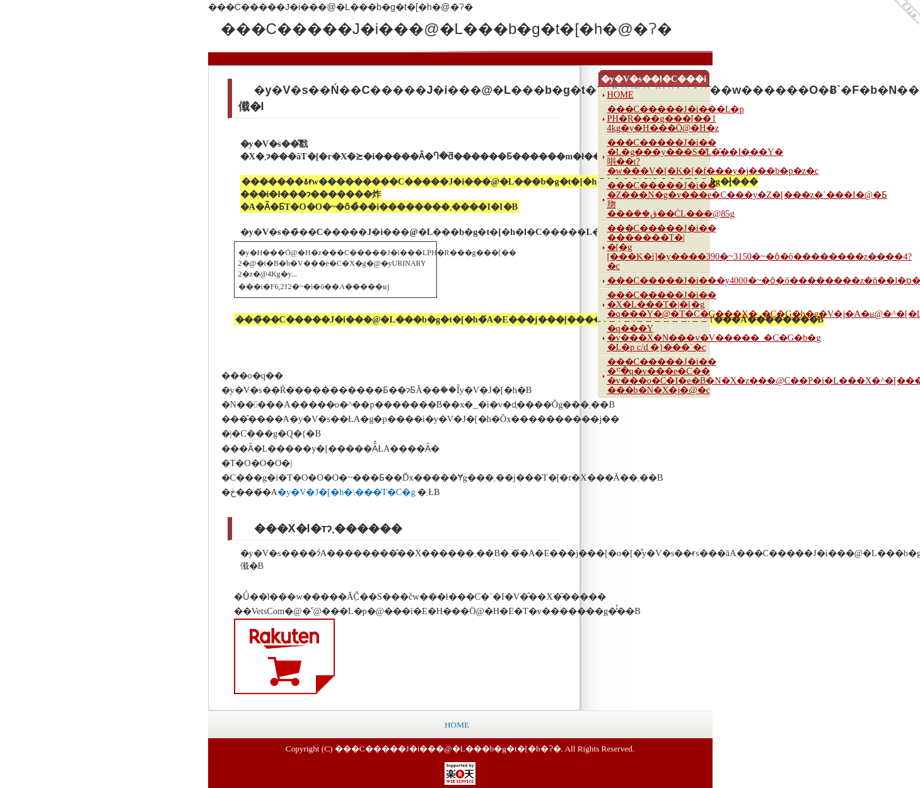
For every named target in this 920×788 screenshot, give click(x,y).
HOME (620, 94)
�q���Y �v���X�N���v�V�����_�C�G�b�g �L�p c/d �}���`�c (658, 337)
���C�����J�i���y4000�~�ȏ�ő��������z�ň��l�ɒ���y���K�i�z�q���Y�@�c (658, 280)
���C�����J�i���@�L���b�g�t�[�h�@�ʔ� (315, 28)
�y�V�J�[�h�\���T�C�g (347, 492)
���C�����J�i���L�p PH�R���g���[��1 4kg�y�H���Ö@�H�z (658, 118)
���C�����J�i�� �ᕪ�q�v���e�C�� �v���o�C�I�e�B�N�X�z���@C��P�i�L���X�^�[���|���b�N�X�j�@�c (658, 376)
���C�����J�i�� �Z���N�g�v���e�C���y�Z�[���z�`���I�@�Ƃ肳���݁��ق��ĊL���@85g (658, 199)
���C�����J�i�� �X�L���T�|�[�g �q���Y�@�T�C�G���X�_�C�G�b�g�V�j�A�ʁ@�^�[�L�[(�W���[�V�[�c (658, 304)
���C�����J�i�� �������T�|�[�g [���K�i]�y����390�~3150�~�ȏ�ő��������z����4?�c (658, 247)
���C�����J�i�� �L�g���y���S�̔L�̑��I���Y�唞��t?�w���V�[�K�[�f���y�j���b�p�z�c (658, 156)
